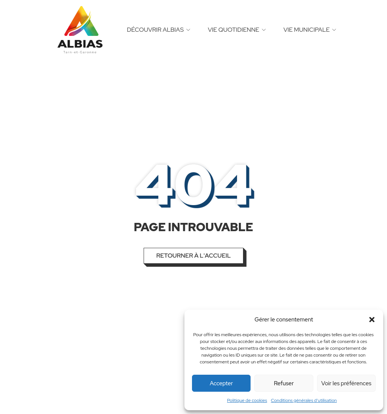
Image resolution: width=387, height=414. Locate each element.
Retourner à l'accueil (193, 256)
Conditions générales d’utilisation (304, 400)
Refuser (284, 383)
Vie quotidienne (233, 30)
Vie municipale (306, 30)
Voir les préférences (346, 383)
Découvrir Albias (155, 30)
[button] (372, 319)
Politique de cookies (247, 400)
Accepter (221, 383)
